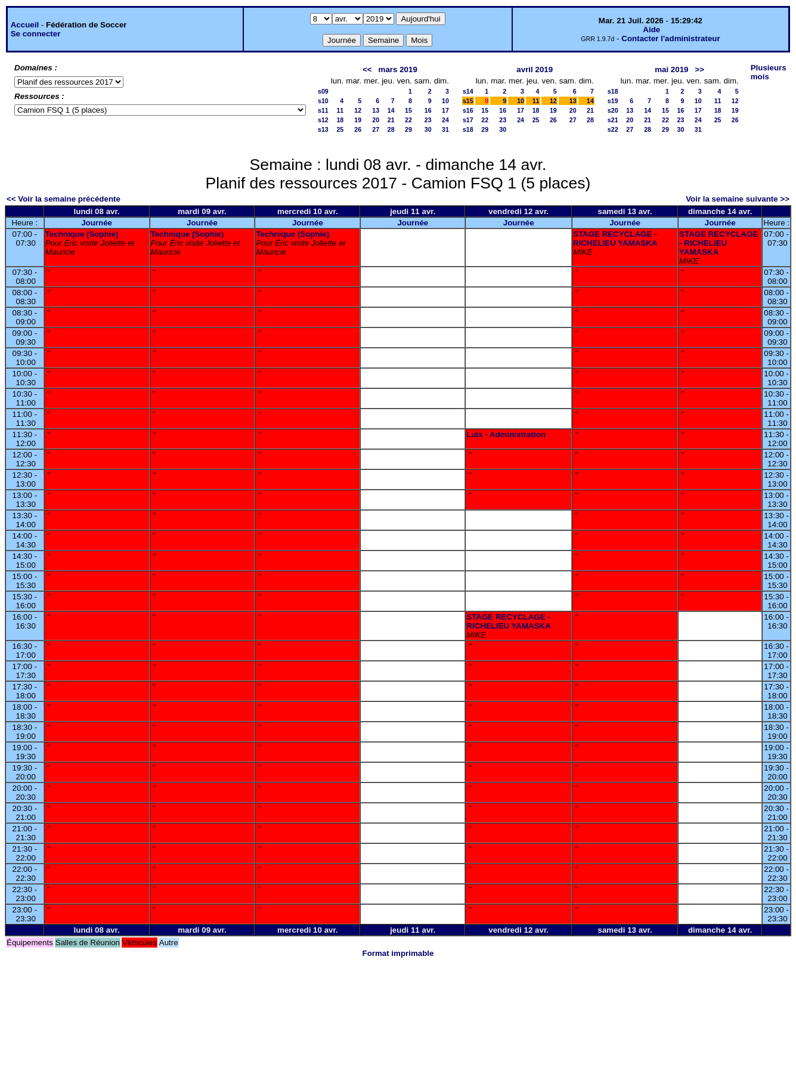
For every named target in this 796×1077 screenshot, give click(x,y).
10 (445, 100)
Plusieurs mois (768, 72)
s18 (468, 129)
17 (445, 110)
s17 (468, 119)
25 (339, 129)
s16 (468, 110)
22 (408, 119)
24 (445, 119)
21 (391, 119)
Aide (651, 29)
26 (357, 129)
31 (445, 129)
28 (391, 129)
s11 (323, 110)
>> (700, 69)
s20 (613, 110)
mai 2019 (671, 69)
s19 (613, 100)
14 (391, 110)
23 (428, 119)
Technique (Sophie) (82, 234)
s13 (323, 129)
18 (339, 119)
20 (375, 119)
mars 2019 (398, 69)
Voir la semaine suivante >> (737, 198)
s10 (323, 100)
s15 (468, 100)
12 (357, 110)
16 (428, 110)
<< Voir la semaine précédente (63, 198)
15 (408, 110)
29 (408, 129)
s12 (323, 119)
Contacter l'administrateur (670, 38)
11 (339, 110)
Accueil (25, 24)
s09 (323, 91)
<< (367, 69)
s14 (468, 91)
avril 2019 (534, 69)
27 (375, 129)
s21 (613, 119)
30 (428, 129)
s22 (613, 129)
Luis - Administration (506, 434)
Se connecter (36, 33)
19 (357, 119)
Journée (96, 222)
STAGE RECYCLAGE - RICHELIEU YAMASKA (615, 238)
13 (375, 110)
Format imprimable (398, 953)
